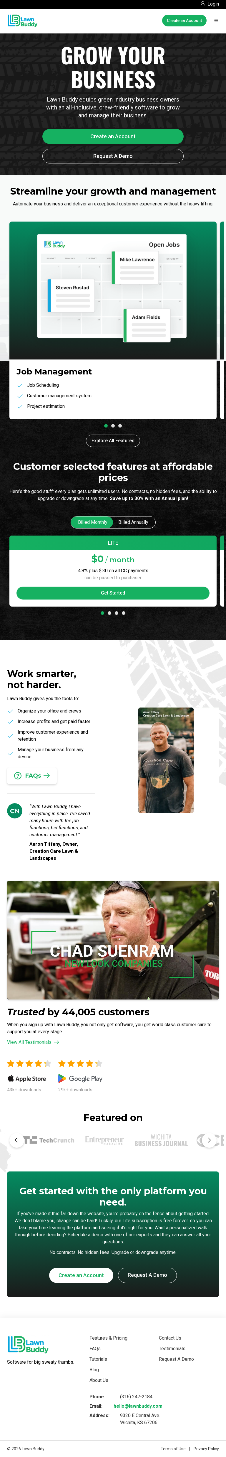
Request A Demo (113, 156)
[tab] (106, 426)
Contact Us (170, 1338)
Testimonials (172, 1348)
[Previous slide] (16, 1140)
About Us (98, 1380)
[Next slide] (209, 1140)
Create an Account (184, 20)
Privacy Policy (206, 1448)
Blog (94, 1369)
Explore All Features (113, 440)
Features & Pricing (108, 1338)
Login (213, 4)
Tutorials (98, 1359)
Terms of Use (173, 1448)
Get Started (113, 593)
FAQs (95, 1348)
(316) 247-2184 (136, 1396)
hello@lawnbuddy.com (138, 1406)
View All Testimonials (33, 1042)
